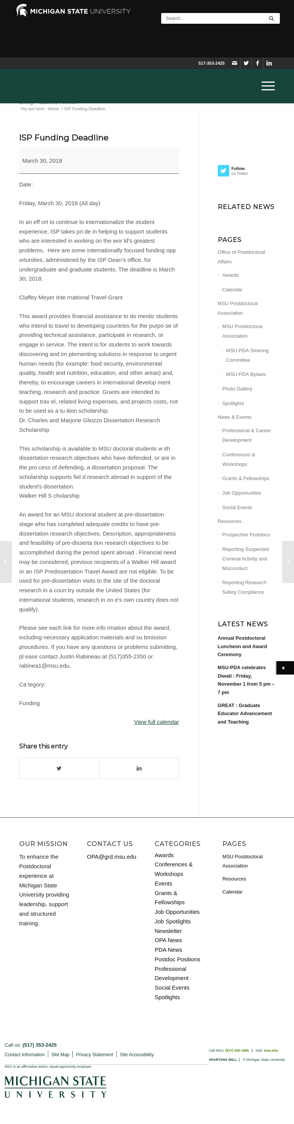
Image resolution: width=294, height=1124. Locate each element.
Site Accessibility (137, 1054)
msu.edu (271, 1050)
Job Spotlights (173, 921)
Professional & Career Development (246, 435)
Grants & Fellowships (246, 478)
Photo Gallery (237, 389)
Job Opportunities (241, 493)
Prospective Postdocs (246, 534)
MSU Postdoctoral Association (238, 308)
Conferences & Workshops (238, 459)
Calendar (232, 289)
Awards (230, 275)
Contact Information (25, 1054)
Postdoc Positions (177, 959)
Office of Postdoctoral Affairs (241, 257)
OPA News (168, 940)
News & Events (235, 417)
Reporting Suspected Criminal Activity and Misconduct (245, 558)
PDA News (168, 949)
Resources (230, 521)
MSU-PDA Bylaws (246, 374)
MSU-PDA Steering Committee (247, 355)
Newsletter (168, 931)
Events (163, 883)
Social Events (237, 507)
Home (53, 108)
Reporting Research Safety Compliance (244, 587)
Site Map (60, 1054)
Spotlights (233, 403)
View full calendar (156, 722)
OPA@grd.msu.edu (111, 856)
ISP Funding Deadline (63, 137)
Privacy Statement (94, 1054)
